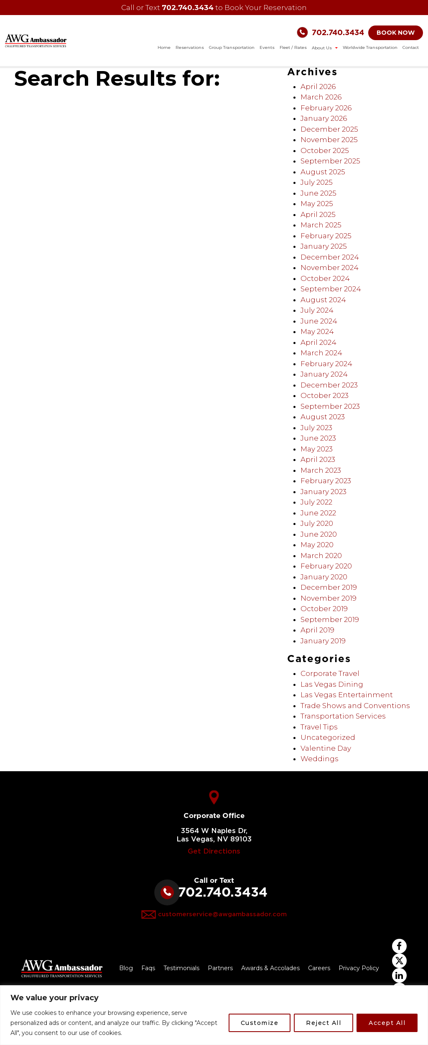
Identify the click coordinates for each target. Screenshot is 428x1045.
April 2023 (318, 459)
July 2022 (316, 502)
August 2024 (323, 300)
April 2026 (318, 86)
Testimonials (181, 968)
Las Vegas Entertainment (347, 695)
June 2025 (318, 193)
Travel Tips (319, 727)
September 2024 (331, 289)
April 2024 (318, 342)
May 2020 (317, 544)
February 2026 (326, 108)
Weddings (320, 758)
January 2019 (323, 641)
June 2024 (319, 321)
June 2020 (319, 534)
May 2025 (317, 203)
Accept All (387, 1023)
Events (267, 47)
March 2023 (321, 470)
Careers (319, 968)
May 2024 (317, 331)
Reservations (190, 47)
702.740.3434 (188, 7)
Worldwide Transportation (370, 47)
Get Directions (214, 851)
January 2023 (323, 491)
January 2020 (324, 577)
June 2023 (318, 438)
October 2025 (325, 150)
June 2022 (318, 513)
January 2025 (324, 246)
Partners (220, 968)
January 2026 (324, 118)
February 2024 (326, 363)
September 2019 (330, 619)
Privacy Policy (359, 968)
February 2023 (326, 481)
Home (164, 47)
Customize (260, 1023)
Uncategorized (328, 737)
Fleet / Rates (293, 47)
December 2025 (329, 129)
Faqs (148, 968)
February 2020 (326, 566)
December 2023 (329, 385)
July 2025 (317, 182)
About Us (322, 48)
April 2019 (317, 630)
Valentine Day (326, 748)
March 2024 (321, 353)
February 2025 (326, 236)
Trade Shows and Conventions (355, 705)
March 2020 (321, 555)
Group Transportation (232, 47)
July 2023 (316, 427)
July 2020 (317, 523)
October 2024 (325, 278)
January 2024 (324, 374)
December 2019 (329, 587)
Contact (411, 47)
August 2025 (323, 172)
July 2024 (317, 310)
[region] (214, 1015)
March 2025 (321, 225)
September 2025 (330, 161)
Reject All (323, 1023)
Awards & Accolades (270, 968)
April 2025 (318, 214)
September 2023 (330, 406)
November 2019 (329, 598)
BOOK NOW (396, 32)
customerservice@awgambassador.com (222, 914)
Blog (126, 968)
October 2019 (324, 608)
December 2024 (330, 257)
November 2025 (329, 139)
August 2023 (323, 417)
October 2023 (325, 395)
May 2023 (317, 449)
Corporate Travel (330, 673)
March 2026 (321, 97)
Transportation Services (343, 716)
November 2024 (330, 267)
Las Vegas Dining (332, 684)
